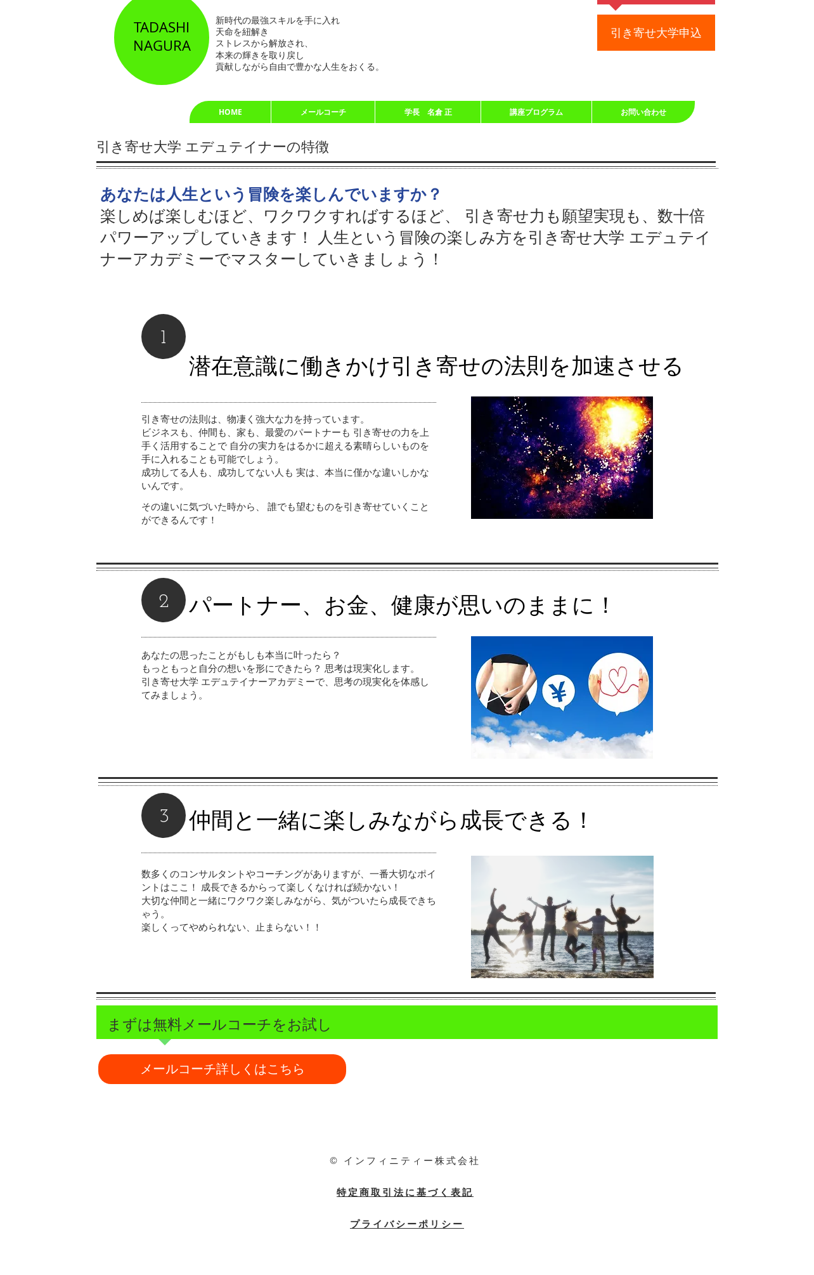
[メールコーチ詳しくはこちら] (222, 1069)
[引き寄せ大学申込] (656, 33)
